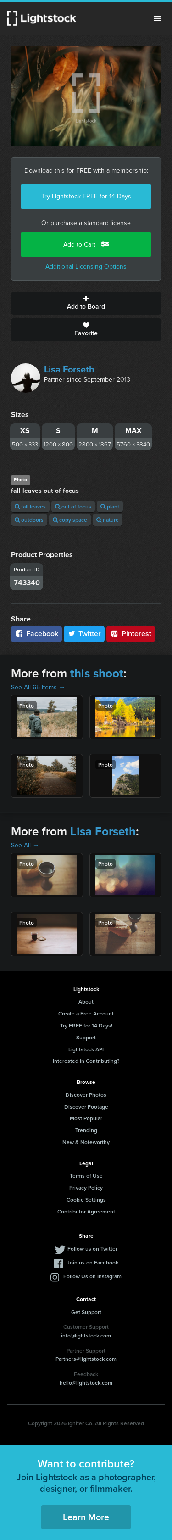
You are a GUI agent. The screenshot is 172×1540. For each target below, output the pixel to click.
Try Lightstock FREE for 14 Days (86, 196)
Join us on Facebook (92, 1262)
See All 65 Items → (38, 687)
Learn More (86, 1516)
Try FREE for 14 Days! (86, 1025)
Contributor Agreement (86, 1211)
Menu (157, 18)
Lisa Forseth (69, 369)
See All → (25, 845)
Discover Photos (86, 1095)
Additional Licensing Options (86, 266)
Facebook (36, 633)
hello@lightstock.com (86, 1383)
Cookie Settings (86, 1199)
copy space (70, 520)
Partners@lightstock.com (86, 1359)
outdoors (29, 520)
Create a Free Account (86, 1013)
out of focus (73, 506)
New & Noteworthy (86, 1142)
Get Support (86, 1312)
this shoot (96, 673)
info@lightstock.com (86, 1335)
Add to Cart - (86, 244)
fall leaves (30, 506)
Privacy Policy (86, 1187)
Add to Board (86, 303)
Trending (86, 1130)
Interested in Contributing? (86, 1061)
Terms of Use (86, 1175)
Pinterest (130, 633)
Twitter (84, 633)
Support (86, 1037)
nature (107, 520)
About (86, 1001)
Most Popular (86, 1118)
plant (109, 506)
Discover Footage (86, 1107)
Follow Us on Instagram (92, 1276)
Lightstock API (86, 1049)
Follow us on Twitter (92, 1248)
